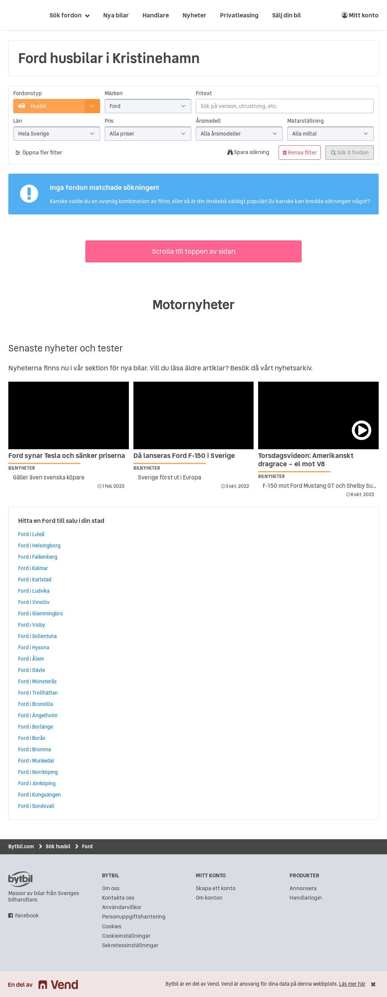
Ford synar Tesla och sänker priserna (66, 455)
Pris (109, 121)
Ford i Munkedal (36, 760)
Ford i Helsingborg (39, 545)
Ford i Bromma (34, 749)
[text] (17, 15)
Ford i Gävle (31, 670)
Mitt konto (360, 15)
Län (17, 121)
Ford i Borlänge (35, 726)
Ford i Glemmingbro (40, 613)
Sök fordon (66, 15)
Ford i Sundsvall (36, 806)
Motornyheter (193, 304)
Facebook (27, 915)
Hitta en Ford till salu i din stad (61, 520)
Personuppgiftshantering (134, 917)
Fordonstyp (27, 93)
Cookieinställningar (126, 936)
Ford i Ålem (31, 659)
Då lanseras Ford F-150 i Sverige (184, 455)
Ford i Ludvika (34, 591)
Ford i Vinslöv (34, 602)
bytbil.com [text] (20, 879)
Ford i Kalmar (33, 568)
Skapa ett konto (215, 888)
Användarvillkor (121, 907)
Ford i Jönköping (37, 783)
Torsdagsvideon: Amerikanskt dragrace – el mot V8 (306, 459)
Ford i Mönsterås (37, 681)
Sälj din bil (286, 15)
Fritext (204, 93)
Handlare (155, 15)
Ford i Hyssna (33, 647)
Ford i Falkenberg (37, 557)
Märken (114, 93)
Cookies (111, 926)
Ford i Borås (31, 738)
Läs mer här (352, 984)
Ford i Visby (31, 625)
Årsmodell (208, 121)
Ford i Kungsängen (39, 794)
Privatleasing (239, 15)
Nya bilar (116, 15)
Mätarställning (305, 121)
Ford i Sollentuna (37, 636)
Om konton (209, 898)
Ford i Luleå (31, 534)
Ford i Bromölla (35, 704)
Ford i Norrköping (38, 772)
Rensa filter (300, 152)
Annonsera (303, 888)
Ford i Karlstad (34, 579)
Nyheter (194, 15)
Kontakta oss (118, 898)
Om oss (110, 888)
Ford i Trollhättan (38, 693)
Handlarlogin (305, 898)
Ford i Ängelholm (37, 715)
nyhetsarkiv (293, 368)
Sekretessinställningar (130, 945)
